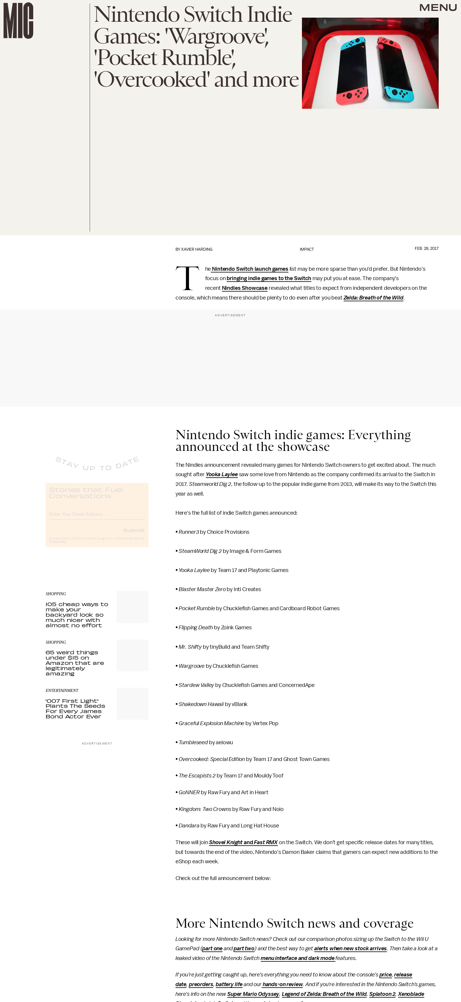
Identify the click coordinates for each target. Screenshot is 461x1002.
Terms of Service (128, 543)
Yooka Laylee (222, 474)
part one (212, 948)
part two (244, 948)
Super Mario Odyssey (253, 994)
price (386, 975)
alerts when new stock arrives (350, 948)
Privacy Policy (57, 546)
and (249, 842)
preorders (201, 984)
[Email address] (97, 518)
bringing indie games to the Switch (269, 278)
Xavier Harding (197, 249)
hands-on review (282, 984)
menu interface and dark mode (298, 958)
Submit (134, 535)
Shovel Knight (226, 842)
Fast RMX (266, 842)
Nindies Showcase (245, 288)
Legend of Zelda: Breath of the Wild (324, 994)
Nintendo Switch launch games (249, 269)
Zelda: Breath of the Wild (373, 298)
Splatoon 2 (382, 994)
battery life (229, 984)
